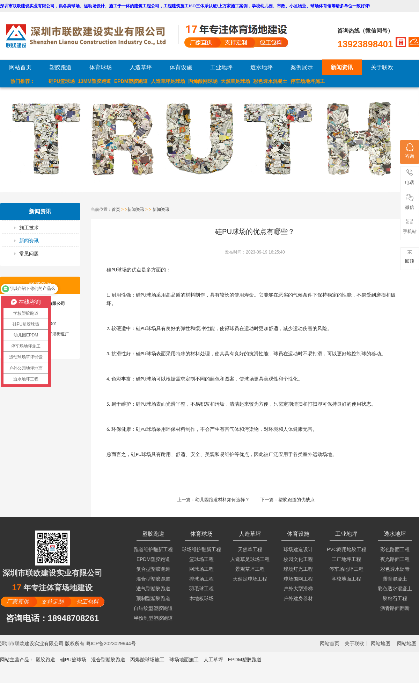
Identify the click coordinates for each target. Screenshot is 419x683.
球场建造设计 (298, 549)
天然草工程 (250, 549)
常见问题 (29, 253)
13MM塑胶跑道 (94, 81)
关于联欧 (382, 67)
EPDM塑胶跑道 (131, 81)
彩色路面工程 (395, 549)
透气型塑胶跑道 (153, 588)
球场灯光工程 (298, 569)
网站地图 (380, 643)
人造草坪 (141, 67)
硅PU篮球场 (62, 81)
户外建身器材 (298, 598)
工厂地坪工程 (346, 559)
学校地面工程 (346, 579)
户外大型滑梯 (298, 588)
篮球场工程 (201, 559)
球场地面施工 (184, 659)
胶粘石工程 (395, 598)
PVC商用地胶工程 (346, 549)
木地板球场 (201, 598)
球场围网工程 (298, 579)
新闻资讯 (342, 67)
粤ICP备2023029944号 (111, 643)
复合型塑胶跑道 (153, 569)
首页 (116, 209)
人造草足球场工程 (250, 559)
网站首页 (20, 67)
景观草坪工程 (250, 569)
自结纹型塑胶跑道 (153, 608)
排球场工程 (201, 579)
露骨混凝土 (395, 579)
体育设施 (181, 67)
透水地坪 (261, 67)
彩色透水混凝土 (270, 81)
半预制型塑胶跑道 (153, 618)
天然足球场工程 (250, 579)
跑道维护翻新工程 (153, 549)
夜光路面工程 (395, 559)
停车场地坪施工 (308, 81)
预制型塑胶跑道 (153, 598)
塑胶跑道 (60, 67)
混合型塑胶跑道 (153, 579)
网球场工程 (201, 569)
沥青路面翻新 (395, 608)
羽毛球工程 (201, 588)
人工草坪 (213, 659)
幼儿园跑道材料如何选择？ (222, 499)
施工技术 (29, 227)
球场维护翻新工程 (201, 549)
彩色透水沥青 (395, 569)
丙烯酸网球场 (203, 81)
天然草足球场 (235, 81)
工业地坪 (221, 67)
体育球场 (100, 67)
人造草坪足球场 (168, 81)
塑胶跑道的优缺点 (296, 499)
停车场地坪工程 (346, 569)
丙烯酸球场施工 (147, 659)
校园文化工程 (298, 559)
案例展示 (302, 67)
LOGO (92, 35)
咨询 (409, 151)
